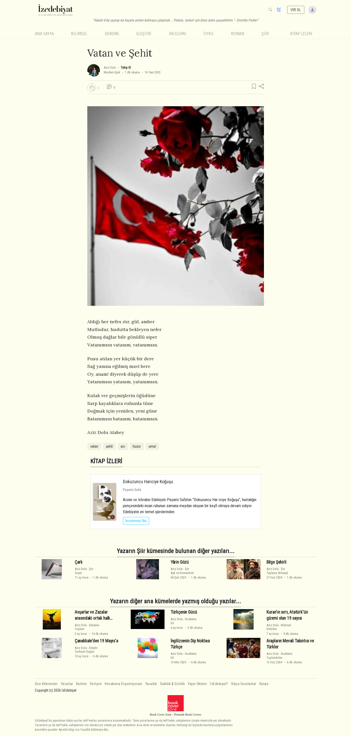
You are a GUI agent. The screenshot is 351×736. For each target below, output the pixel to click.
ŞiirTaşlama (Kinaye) (277, 571)
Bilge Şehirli (276, 561)
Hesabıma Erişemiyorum (123, 684)
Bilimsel (79, 33)
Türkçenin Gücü (184, 612)
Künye (264, 684)
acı (123, 446)
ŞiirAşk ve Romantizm (182, 571)
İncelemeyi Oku (136, 521)
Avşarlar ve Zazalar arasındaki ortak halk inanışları (92, 618)
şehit (109, 446)
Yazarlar (67, 684)
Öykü (208, 33)
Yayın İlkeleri (197, 684)
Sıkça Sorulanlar (243, 684)
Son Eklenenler (46, 684)
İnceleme (177, 33)
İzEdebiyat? (219, 684)
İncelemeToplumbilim (279, 655)
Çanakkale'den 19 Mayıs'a (96, 640)
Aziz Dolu (110, 67)
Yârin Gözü (180, 561)
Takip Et (126, 67)
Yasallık (151, 684)
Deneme (112, 33)
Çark (79, 561)
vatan (94, 446)
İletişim (96, 684)
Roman (237, 33)
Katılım (81, 684)
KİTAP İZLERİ (301, 33)
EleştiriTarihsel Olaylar (86, 649)
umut (152, 446)
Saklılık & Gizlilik (172, 684)
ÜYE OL (296, 10)
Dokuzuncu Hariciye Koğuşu (148, 481)
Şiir (265, 33)
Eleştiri (143, 33)
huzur (137, 446)
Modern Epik (112, 72)
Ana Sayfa (44, 33)
